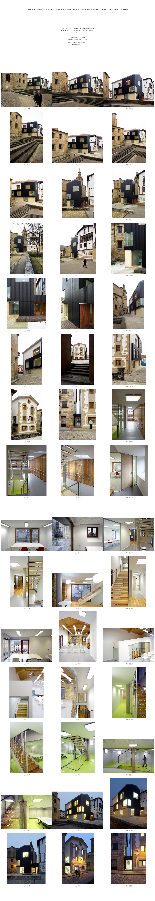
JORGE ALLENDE (34, 9)
